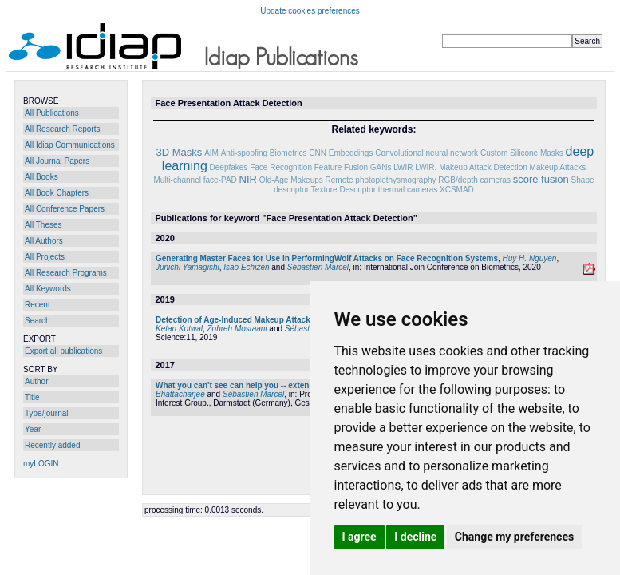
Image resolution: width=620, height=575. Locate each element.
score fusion (541, 179)
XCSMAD (457, 189)
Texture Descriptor (343, 189)
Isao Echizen (246, 267)
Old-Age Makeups (291, 180)
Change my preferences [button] (514, 536)
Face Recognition (281, 167)
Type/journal (46, 413)
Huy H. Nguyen (530, 258)
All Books (41, 176)
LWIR (403, 167)
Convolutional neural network (426, 153)
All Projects (45, 256)
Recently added (53, 445)
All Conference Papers (65, 208)
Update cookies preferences (310, 10)
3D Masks (179, 152)
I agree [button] (359, 536)
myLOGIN (40, 463)
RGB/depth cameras (474, 180)
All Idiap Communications (70, 145)
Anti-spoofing (244, 153)
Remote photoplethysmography (381, 180)
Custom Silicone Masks (521, 153)
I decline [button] (415, 536)
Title (32, 397)
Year (33, 429)
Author (36, 381)
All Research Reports (62, 129)
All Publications (52, 113)
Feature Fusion (341, 167)
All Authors (44, 240)
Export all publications (63, 351)
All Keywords (48, 288)
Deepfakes (229, 167)
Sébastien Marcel (318, 267)
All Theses (43, 224)
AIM (211, 153)
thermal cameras (407, 189)
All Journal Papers (57, 161)
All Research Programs (66, 272)
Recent (37, 304)
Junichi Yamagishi (187, 267)
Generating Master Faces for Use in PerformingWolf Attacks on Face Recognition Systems (327, 258)
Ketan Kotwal (179, 328)
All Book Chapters (57, 192)
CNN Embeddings (341, 153)
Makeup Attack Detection (483, 167)
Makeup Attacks (558, 167)
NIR (248, 179)
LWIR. (425, 167)
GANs (381, 167)
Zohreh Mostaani (237, 328)
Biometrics (288, 153)
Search (37, 320)
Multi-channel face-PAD (194, 180)
